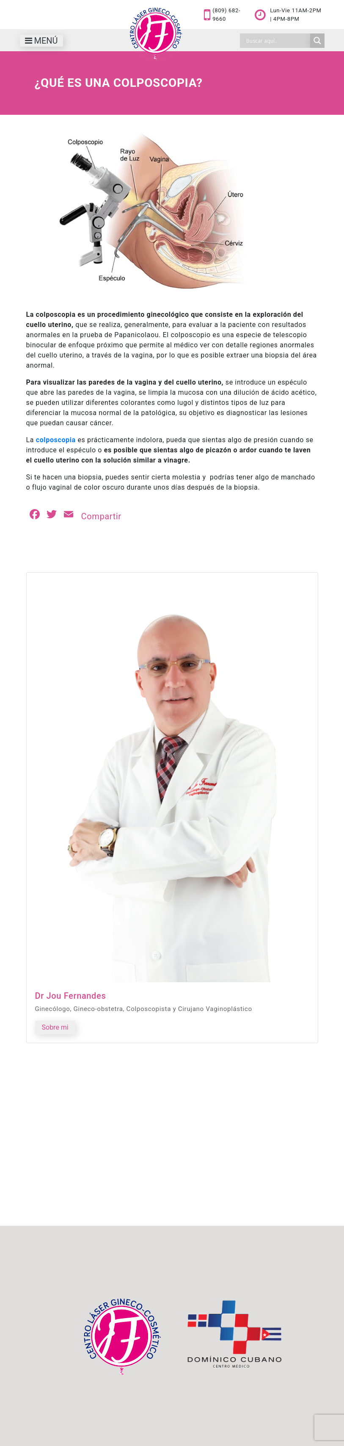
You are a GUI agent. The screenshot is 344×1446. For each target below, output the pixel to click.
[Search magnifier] (317, 40)
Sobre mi (55, 1027)
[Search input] (277, 40)
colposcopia (56, 440)
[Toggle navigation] (41, 41)
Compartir (101, 516)
